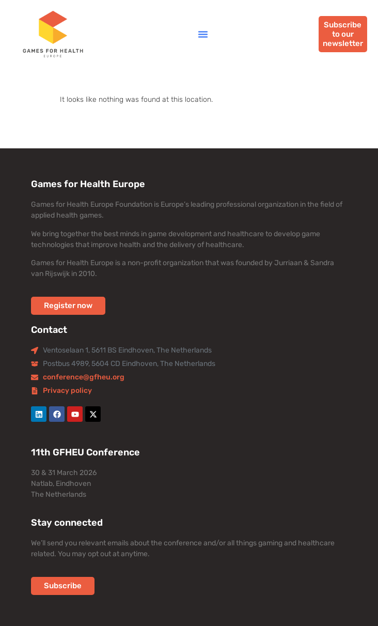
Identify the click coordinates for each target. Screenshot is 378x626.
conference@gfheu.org (83, 377)
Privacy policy (67, 390)
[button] (203, 34)
